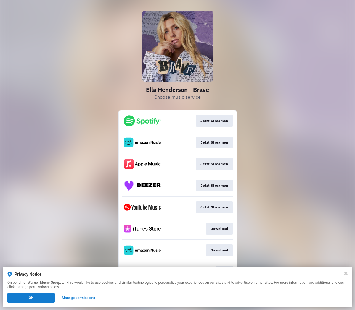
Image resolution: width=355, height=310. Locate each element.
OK (31, 298)
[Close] (346, 273)
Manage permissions (78, 298)
